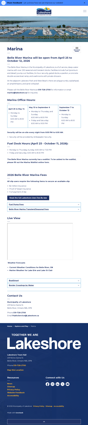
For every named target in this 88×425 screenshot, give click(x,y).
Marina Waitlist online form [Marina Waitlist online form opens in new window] (36, 162)
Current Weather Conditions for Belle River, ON (31, 267)
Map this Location (15, 370)
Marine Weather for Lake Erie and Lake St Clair (30, 270)
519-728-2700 (19, 313)
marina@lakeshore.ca (17, 93)
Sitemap (11, 387)
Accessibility (13, 396)
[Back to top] (44, 421)
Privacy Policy (13, 390)
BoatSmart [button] (14, 281)
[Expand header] (85, 11)
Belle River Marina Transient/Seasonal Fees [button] (29, 209)
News (9, 384)
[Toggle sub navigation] (77, 49)
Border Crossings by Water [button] (21, 285)
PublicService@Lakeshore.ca (25, 316)
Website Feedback (16, 393)
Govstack (19, 413)
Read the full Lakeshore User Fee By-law (28, 198)
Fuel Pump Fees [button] (16, 204)
